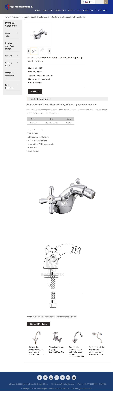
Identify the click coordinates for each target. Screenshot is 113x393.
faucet (74, 317)
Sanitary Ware (8, 64)
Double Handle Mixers (40, 17)
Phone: (80, 386)
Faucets (25, 17)
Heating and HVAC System (9, 46)
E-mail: (54, 386)
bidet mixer (49, 317)
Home (7, 17)
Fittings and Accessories (10, 75)
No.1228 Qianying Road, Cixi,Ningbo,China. (32, 386)
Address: (12, 386)
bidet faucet (38, 317)
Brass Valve (7, 34)
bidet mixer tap (63, 317)
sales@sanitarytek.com (65, 386)
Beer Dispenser (9, 86)
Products (15, 17)
